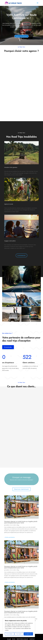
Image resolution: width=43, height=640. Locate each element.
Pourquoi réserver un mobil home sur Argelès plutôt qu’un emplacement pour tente (20, 522)
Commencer (21, 255)
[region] (19, 627)
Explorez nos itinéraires (21, 36)
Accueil (9, 639)
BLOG (14, 639)
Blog (18, 525)
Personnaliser (9, 634)
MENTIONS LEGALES (22, 639)
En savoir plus (8, 347)
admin (7, 525)
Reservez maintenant (21, 489)
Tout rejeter (19, 634)
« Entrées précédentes (9, 537)
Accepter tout (28, 634)
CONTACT (32, 639)
